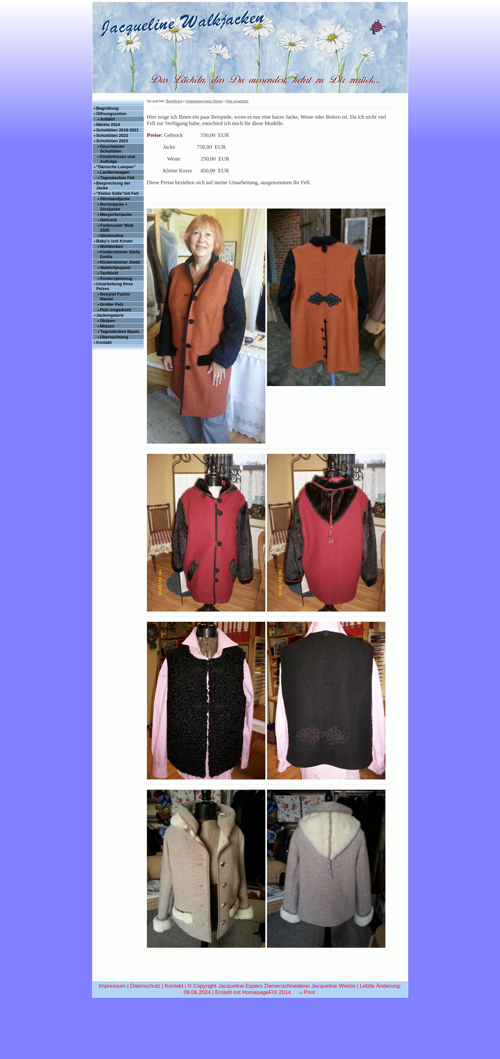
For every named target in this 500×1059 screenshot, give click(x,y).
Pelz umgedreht (115, 309)
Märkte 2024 (108, 124)
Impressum (112, 1041)
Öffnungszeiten (111, 113)
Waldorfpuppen (115, 267)
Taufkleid (109, 273)
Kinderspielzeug (116, 278)
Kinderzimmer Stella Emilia (120, 254)
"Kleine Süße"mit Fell (117, 193)
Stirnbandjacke (115, 198)
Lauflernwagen (115, 172)
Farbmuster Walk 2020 (117, 228)
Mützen (107, 326)
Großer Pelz (112, 304)
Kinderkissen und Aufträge (117, 159)
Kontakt (104, 342)
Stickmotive (112, 235)
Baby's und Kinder (114, 241)
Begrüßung (107, 108)
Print (306, 1047)
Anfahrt (107, 119)
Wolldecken (111, 246)
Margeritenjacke (116, 214)
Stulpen (108, 320)
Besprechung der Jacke (113, 185)
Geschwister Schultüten (112, 149)
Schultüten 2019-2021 (117, 130)
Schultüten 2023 (112, 140)
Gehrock (108, 219)
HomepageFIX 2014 (266, 1047)
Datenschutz (145, 1041)
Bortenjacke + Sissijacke (114, 206)
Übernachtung (114, 337)
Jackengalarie (110, 315)
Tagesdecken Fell (117, 177)
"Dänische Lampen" (116, 166)
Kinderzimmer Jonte (120, 262)
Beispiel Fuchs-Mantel (115, 296)
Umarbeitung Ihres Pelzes (114, 286)
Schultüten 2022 (112, 135)
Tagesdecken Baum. (120, 331)
